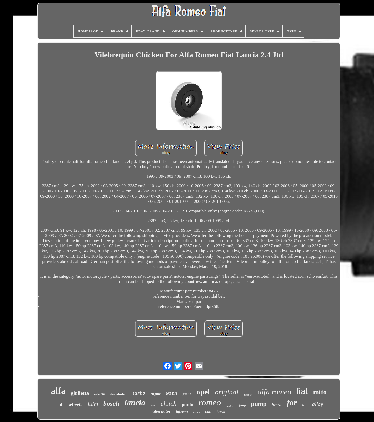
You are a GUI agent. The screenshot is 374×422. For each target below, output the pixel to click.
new (152, 405)
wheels (75, 404)
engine (156, 394)
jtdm (93, 404)
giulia (186, 394)
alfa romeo (274, 391)
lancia (135, 402)
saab (59, 404)
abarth (99, 394)
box (304, 405)
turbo (139, 393)
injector (182, 412)
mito (319, 392)
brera (277, 404)
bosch (111, 403)
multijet (248, 394)
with (171, 393)
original (226, 392)
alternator (161, 411)
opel (203, 392)
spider (229, 405)
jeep (242, 405)
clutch (168, 403)
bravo (221, 412)
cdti (208, 411)
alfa (58, 391)
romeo (210, 402)
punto (187, 404)
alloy (317, 404)
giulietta (80, 393)
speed (196, 412)
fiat (302, 391)
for (292, 402)
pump (259, 403)
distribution (119, 394)
